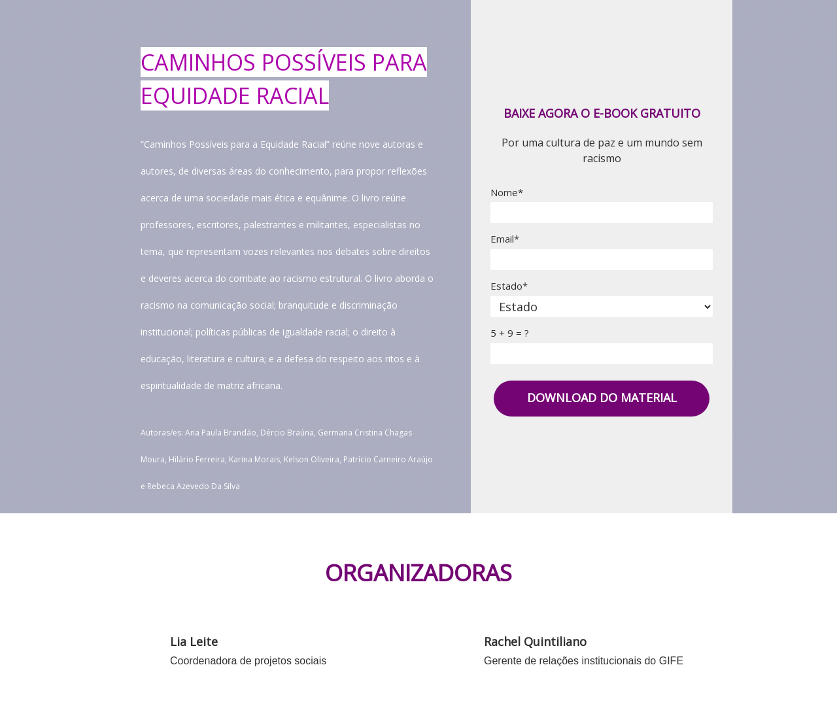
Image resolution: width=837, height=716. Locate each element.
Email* (504, 239)
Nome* (506, 192)
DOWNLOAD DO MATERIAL (602, 397)
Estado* (509, 286)
